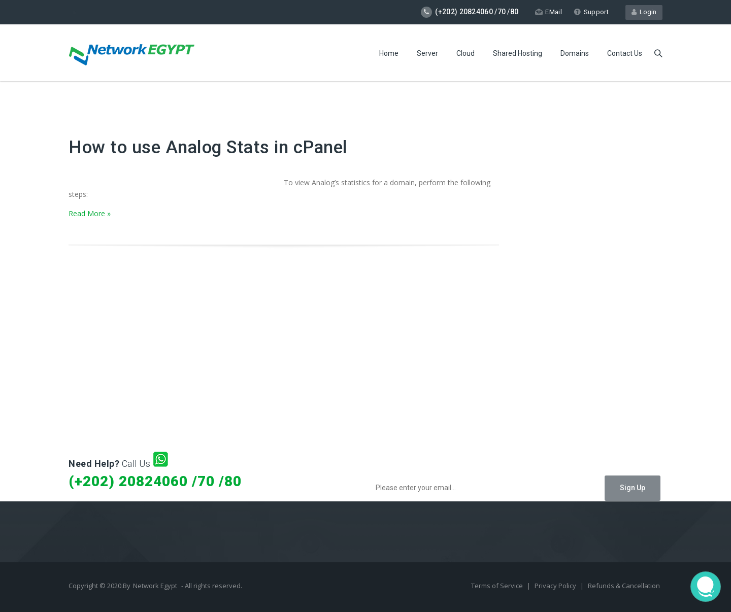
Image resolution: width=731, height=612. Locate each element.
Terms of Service (497, 585)
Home (388, 53)
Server (427, 53)
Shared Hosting (517, 53)
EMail (548, 12)
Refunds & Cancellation (624, 585)
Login (644, 12)
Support (591, 12)
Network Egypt (155, 585)
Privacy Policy (556, 585)
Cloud (465, 53)
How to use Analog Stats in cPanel (208, 147)
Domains (574, 53)
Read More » (90, 213)
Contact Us (624, 53)
